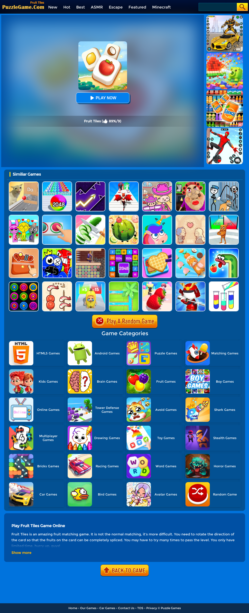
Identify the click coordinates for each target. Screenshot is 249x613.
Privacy (151, 608)
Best (80, 7)
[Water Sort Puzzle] (224, 283)
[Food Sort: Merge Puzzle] (57, 283)
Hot (66, 7)
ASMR (97, 7)
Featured (137, 7)
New (52, 7)
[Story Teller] (190, 216)
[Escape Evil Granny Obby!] (190, 183)
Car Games (107, 608)
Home (72, 608)
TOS (140, 608)
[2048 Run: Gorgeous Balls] (57, 183)
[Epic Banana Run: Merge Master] (90, 283)
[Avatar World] (157, 183)
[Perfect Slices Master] (90, 216)
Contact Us (126, 608)
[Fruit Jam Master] (190, 250)
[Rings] (24, 283)
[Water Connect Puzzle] (124, 283)
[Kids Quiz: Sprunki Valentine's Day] (24, 216)
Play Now (102, 98)
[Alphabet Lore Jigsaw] (57, 250)
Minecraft (161, 7)
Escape (116, 7)
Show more (21, 552)
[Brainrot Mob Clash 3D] (224, 216)
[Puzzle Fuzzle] (157, 216)
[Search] (217, 7)
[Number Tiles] (124, 250)
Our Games (88, 608)
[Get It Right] (57, 216)
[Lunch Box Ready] (157, 250)
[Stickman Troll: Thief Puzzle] (224, 183)
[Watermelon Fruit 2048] (124, 216)
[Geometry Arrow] (90, 183)
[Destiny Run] (124, 183)
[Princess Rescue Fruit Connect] (90, 250)
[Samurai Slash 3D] (190, 283)
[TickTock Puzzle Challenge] (24, 183)
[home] (23, 7)
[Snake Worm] (224, 250)
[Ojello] (24, 250)
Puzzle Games (171, 608)
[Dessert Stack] (157, 283)
